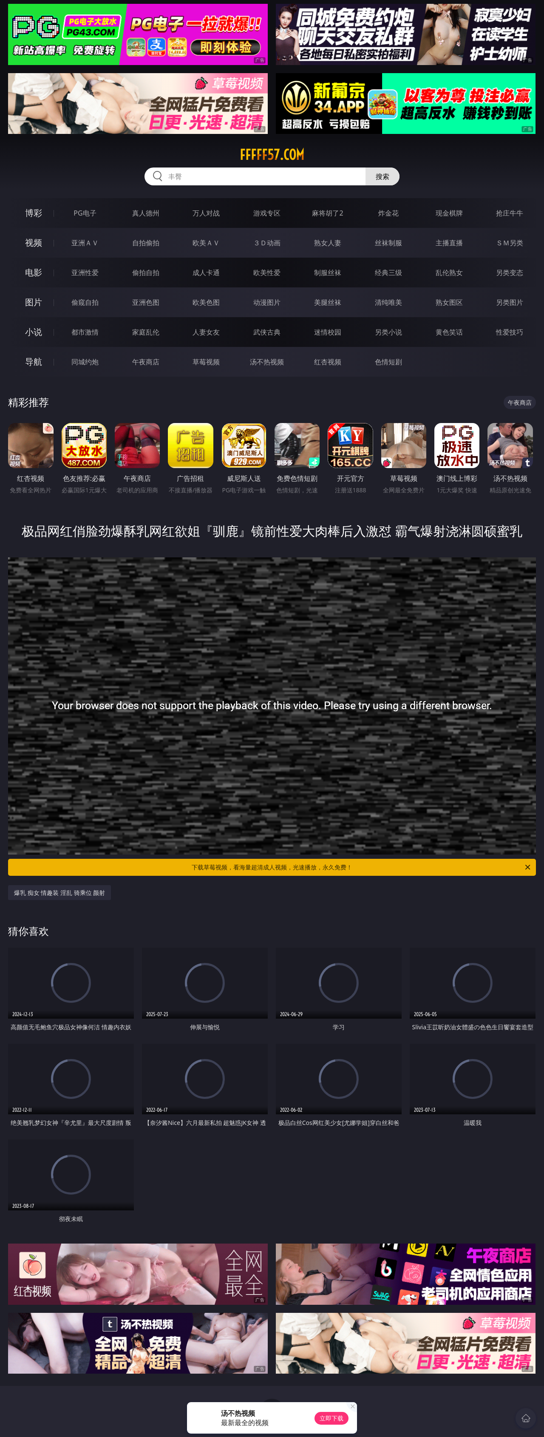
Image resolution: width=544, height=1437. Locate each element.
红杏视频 (327, 361)
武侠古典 (266, 332)
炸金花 (388, 213)
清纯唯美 (388, 302)
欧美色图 (206, 302)
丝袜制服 (388, 242)
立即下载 (331, 1418)
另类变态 (509, 272)
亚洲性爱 (85, 272)
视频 (33, 242)
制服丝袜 (327, 272)
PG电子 (85, 213)
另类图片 (509, 302)
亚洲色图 (145, 302)
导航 (33, 361)
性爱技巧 (509, 332)
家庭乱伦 (145, 332)
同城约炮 (85, 361)
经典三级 (388, 272)
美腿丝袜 (327, 302)
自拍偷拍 (145, 242)
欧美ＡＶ (206, 242)
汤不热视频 (267, 361)
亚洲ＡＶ (85, 242)
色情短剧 (388, 361)
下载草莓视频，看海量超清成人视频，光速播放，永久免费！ (362, 867)
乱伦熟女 (449, 272)
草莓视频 (206, 361)
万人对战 (206, 213)
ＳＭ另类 (509, 242)
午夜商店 (145, 361)
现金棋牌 (449, 213)
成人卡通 (206, 272)
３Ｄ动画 (266, 242)
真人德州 (145, 213)
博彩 (33, 213)
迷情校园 (327, 332)
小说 (33, 332)
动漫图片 (266, 302)
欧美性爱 (266, 272)
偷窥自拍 (85, 302)
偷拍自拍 (145, 272)
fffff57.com (272, 154)
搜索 (382, 176)
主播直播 (449, 242)
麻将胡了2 (327, 213)
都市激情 (85, 332)
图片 (33, 302)
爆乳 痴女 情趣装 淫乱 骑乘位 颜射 (59, 893)
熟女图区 (449, 302)
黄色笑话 (449, 332)
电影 (33, 272)
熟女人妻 (327, 242)
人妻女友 (206, 332)
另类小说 (388, 332)
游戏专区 (266, 213)
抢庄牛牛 (509, 213)
